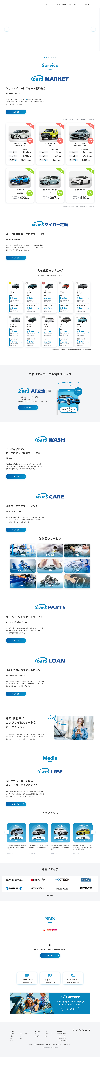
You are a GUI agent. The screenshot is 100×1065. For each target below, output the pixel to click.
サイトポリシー (67, 1052)
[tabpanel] (50, 29)
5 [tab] (53, 57)
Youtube (86, 1038)
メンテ (22, 1044)
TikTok (83, 1038)
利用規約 (42, 1052)
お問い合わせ (48, 1044)
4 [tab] (51, 57)
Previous (6, 29)
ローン (81, 4)
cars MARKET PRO (61, 1049)
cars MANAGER (60, 1041)
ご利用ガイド (48, 1041)
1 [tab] (44, 57)
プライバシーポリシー (57, 1052)
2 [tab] (46, 57)
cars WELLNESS (60, 1046)
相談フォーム (50, 985)
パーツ (87, 4)
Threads (89, 1038)
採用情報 (36, 1052)
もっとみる (15, 112)
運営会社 (31, 1052)
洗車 (70, 4)
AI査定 (64, 4)
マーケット (46, 4)
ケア (75, 4)
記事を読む (15, 808)
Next (93, 29)
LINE (73, 1038)
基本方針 (48, 1052)
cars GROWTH (60, 1044)
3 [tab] (49, 57)
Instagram (80, 1038)
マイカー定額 (56, 4)
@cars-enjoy (27, 985)
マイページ (35, 1041)
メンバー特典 (35, 1044)
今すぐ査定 (27, 409)
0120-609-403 (73, 985)
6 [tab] (55, 57)
